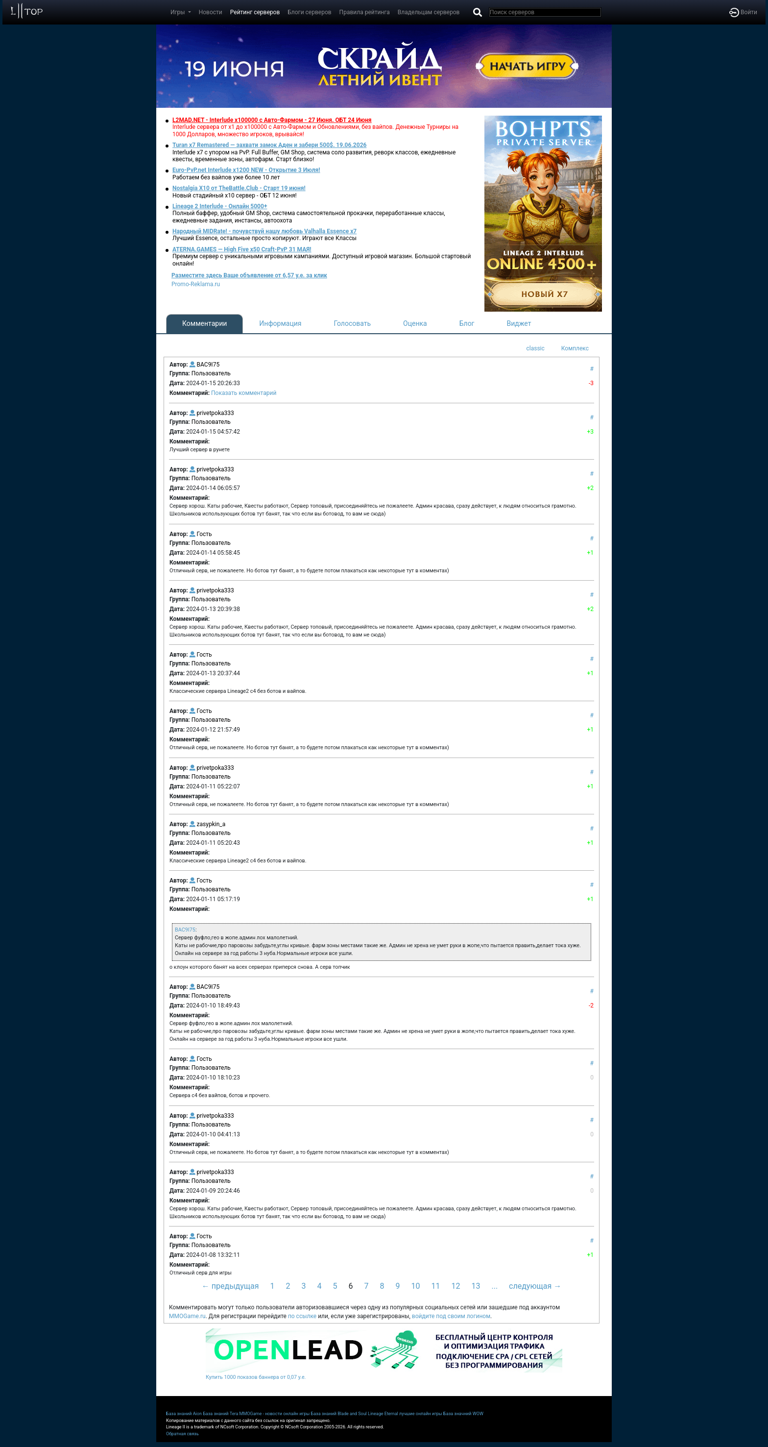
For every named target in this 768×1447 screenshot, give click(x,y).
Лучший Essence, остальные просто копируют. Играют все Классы (264, 238)
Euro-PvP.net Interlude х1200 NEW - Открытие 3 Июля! (246, 170)
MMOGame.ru (187, 1316)
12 (455, 1286)
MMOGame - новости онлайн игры (275, 1413)
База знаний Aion (184, 1413)
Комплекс (575, 348)
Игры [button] (178, 12)
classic (535, 348)
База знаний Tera (220, 1413)
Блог (467, 323)
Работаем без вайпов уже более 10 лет (226, 177)
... (494, 1286)
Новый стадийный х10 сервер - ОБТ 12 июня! (234, 195)
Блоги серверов (309, 12)
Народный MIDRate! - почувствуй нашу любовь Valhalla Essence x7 (264, 231)
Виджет (519, 323)
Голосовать (352, 323)
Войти (743, 12)
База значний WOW (463, 1413)
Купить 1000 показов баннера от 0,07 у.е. (256, 1377)
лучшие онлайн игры (420, 1413)
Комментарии (204, 323)
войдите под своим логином (451, 1316)
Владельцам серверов (429, 12)
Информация (280, 323)
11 (435, 1286)
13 (475, 1286)
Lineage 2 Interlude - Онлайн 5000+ (219, 206)
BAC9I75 (185, 930)
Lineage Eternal (383, 1413)
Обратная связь (182, 1433)
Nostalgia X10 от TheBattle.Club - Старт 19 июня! (239, 188)
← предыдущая (230, 1286)
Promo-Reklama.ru (195, 284)
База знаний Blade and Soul (339, 1413)
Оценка (415, 323)
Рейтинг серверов (255, 12)
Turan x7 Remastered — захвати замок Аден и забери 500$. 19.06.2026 (269, 145)
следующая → (535, 1286)
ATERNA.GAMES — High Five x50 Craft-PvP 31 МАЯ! (242, 249)
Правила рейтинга (364, 12)
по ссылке (302, 1316)
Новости (210, 12)
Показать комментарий (243, 393)
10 (415, 1286)
